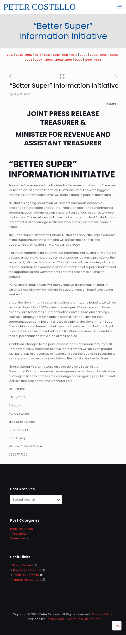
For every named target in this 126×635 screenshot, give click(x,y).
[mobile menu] (120, 7)
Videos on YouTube (27, 580)
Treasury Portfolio (26, 575)
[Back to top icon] (116, 625)
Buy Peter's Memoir (27, 570)
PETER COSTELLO (39, 7)
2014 (38, 55)
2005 (29, 59)
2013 (47, 55)
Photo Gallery (23, 565)
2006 (114, 55)
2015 (28, 55)
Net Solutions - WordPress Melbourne (72, 619)
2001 (68, 59)
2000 (78, 59)
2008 (94, 55)
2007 (104, 55)
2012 (56, 55)
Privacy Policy (102, 614)
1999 (88, 59)
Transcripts (18, 533)
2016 (19, 55)
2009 (84, 55)
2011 (65, 55)
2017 (10, 55)
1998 (97, 59)
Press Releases (21, 529)
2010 (73, 55)
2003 (49, 59)
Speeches (17, 538)
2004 (39, 59)
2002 (59, 59)
